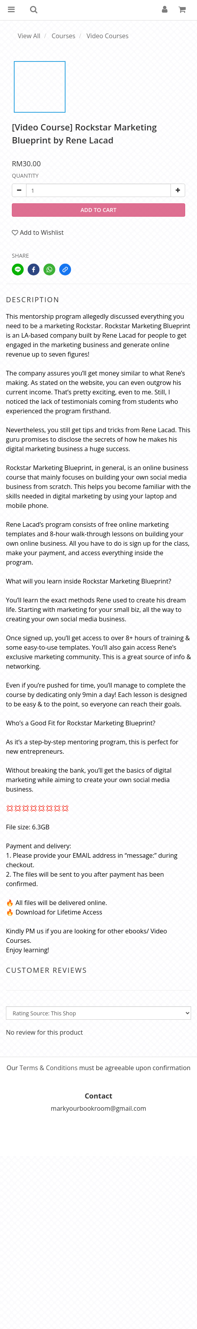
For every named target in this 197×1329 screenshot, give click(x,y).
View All (29, 36)
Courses (63, 36)
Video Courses (107, 36)
